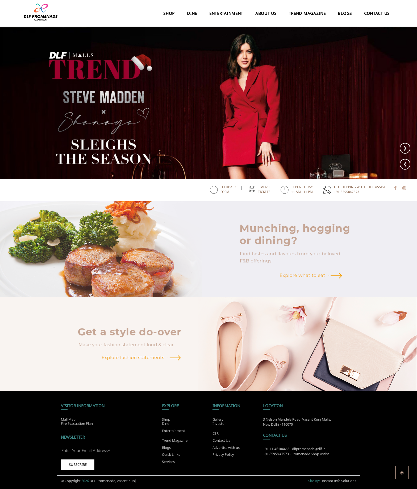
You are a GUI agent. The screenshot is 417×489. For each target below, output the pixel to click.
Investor (219, 421)
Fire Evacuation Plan (77, 421)
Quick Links (171, 456)
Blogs (345, 13)
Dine (192, 13)
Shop (169, 13)
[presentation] (405, 164)
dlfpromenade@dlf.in (309, 451)
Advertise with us (226, 449)
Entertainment (226, 13)
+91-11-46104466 (276, 451)
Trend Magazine (307, 13)
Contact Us (377, 13)
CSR (215, 435)
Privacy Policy (223, 456)
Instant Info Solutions (339, 478)
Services (168, 464)
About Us (266, 13)
